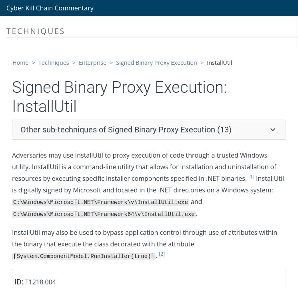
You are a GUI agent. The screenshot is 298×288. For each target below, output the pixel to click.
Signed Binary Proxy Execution (156, 62)
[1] (251, 176)
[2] (162, 253)
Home (20, 62)
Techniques (53, 62)
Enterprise (92, 62)
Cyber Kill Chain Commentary (50, 8)
